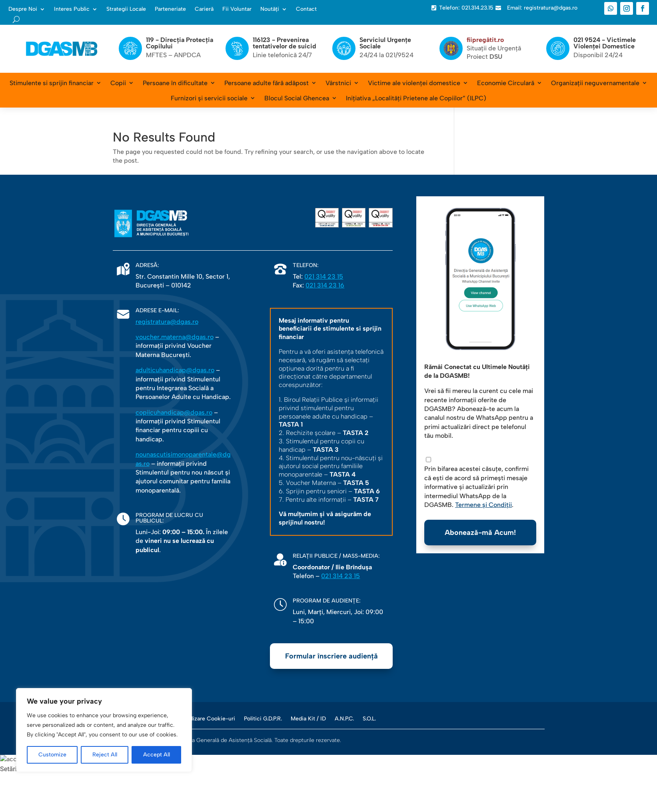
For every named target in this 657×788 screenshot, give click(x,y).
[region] (104, 730)
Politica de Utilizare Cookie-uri (195, 718)
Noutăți (269, 9)
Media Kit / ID (308, 718)
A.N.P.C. (344, 718)
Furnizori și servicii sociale (209, 98)
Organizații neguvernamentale (595, 83)
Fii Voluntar (237, 9)
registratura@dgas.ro (167, 321)
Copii (118, 83)
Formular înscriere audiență (331, 656)
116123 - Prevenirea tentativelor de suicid (284, 43)
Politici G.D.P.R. (263, 718)
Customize (52, 754)
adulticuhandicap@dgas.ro (175, 370)
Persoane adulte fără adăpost (266, 83)
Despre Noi (22, 9)
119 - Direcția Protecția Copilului (179, 43)
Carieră (204, 9)
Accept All (156, 754)
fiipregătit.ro (485, 40)
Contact (306, 9)
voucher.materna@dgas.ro (175, 337)
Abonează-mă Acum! (480, 532)
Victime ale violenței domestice (414, 83)
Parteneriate (170, 9)
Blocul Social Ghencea (296, 98)
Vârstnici (338, 83)
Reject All (104, 754)
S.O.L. (369, 718)
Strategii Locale (126, 9)
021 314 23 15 (323, 276)
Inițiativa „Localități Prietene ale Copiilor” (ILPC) (416, 98)
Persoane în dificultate (175, 83)
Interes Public (72, 9)
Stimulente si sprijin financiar (52, 83)
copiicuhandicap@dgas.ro (174, 412)
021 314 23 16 (325, 285)
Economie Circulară (505, 83)
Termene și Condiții (483, 505)
